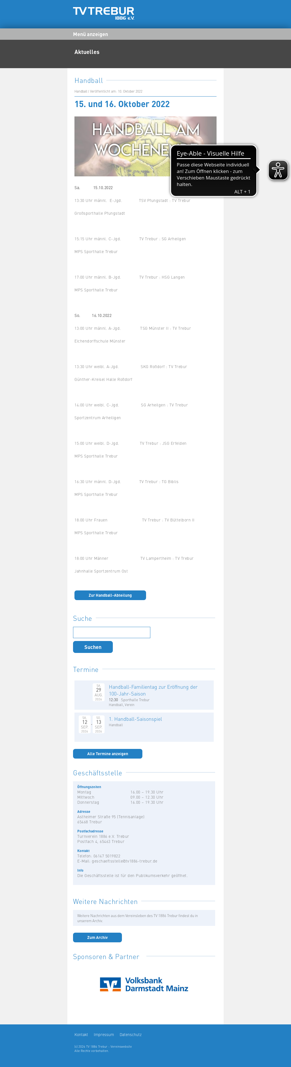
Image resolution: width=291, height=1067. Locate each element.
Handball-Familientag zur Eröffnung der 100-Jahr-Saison (153, 690)
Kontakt (81, 1034)
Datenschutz (131, 1034)
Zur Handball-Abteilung (110, 595)
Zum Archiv (97, 937)
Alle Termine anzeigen (107, 753)
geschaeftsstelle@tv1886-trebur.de (124, 861)
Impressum (104, 1034)
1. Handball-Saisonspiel (135, 718)
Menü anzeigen (90, 33)
